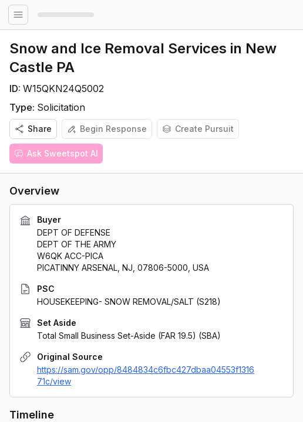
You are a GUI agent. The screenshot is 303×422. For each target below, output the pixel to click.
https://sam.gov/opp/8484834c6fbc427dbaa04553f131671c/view (145, 375)
